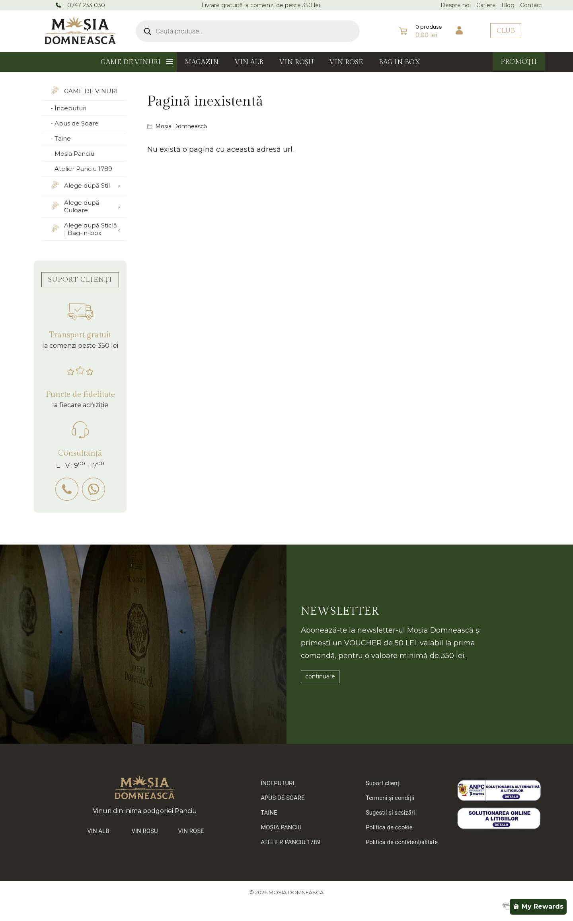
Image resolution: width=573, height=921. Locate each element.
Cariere (486, 5)
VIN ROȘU (296, 62)
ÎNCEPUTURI (277, 783)
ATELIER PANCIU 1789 (290, 842)
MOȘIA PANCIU (281, 827)
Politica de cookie (389, 827)
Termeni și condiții (390, 797)
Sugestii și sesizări (390, 812)
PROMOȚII (519, 62)
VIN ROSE (346, 62)
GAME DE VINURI (131, 62)
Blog (508, 5)
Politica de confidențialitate (402, 842)
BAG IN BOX (400, 62)
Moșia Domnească (181, 126)
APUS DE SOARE (282, 797)
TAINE (269, 812)
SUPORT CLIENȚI (80, 280)
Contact (531, 5)
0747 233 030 (86, 5)
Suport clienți (383, 783)
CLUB (506, 31)
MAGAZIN (202, 62)
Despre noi (455, 5)
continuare (320, 676)
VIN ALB (249, 62)
